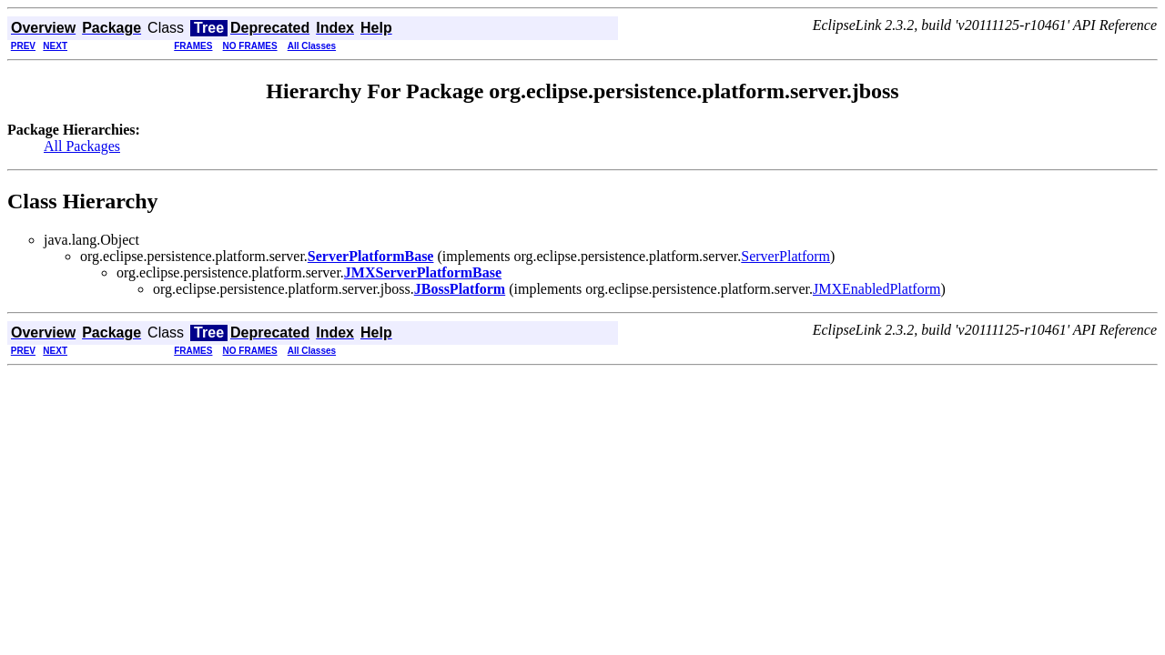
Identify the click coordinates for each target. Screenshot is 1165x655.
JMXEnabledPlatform (876, 289)
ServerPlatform (785, 256)
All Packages (82, 146)
